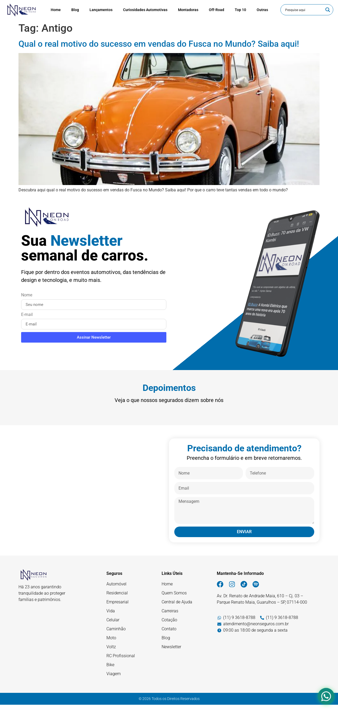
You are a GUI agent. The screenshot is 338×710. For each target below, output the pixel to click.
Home (56, 10)
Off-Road (216, 10)
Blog (75, 10)
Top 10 (240, 10)
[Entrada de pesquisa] (303, 10)
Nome (26, 295)
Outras (262, 10)
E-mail (27, 315)
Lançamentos (101, 10)
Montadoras (188, 10)
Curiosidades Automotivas (145, 10)
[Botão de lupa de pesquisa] (327, 9)
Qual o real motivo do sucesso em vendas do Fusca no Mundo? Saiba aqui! (158, 44)
